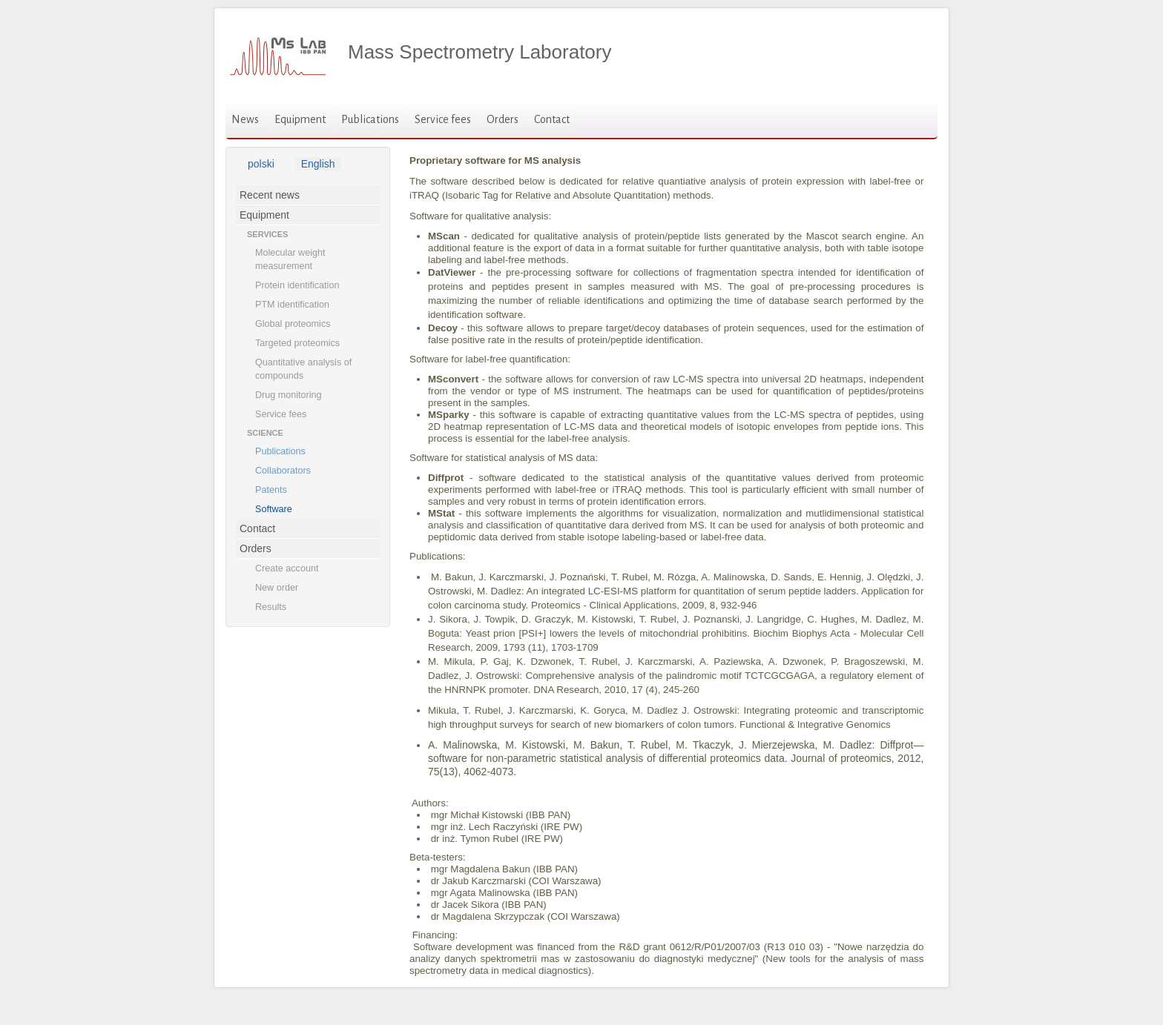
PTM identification (292, 304)
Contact (552, 119)
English (318, 164)
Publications (370, 119)
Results (270, 607)
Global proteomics (293, 324)
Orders (502, 119)
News (245, 119)
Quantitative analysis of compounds (303, 369)
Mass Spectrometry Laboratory (479, 52)
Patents (271, 490)
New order (276, 588)
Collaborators (283, 470)
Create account (286, 568)
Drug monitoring (288, 395)
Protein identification (297, 285)
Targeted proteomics (297, 343)
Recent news (270, 195)
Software (273, 509)
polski (261, 164)
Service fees (443, 119)
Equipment (300, 119)
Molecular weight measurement (290, 259)
